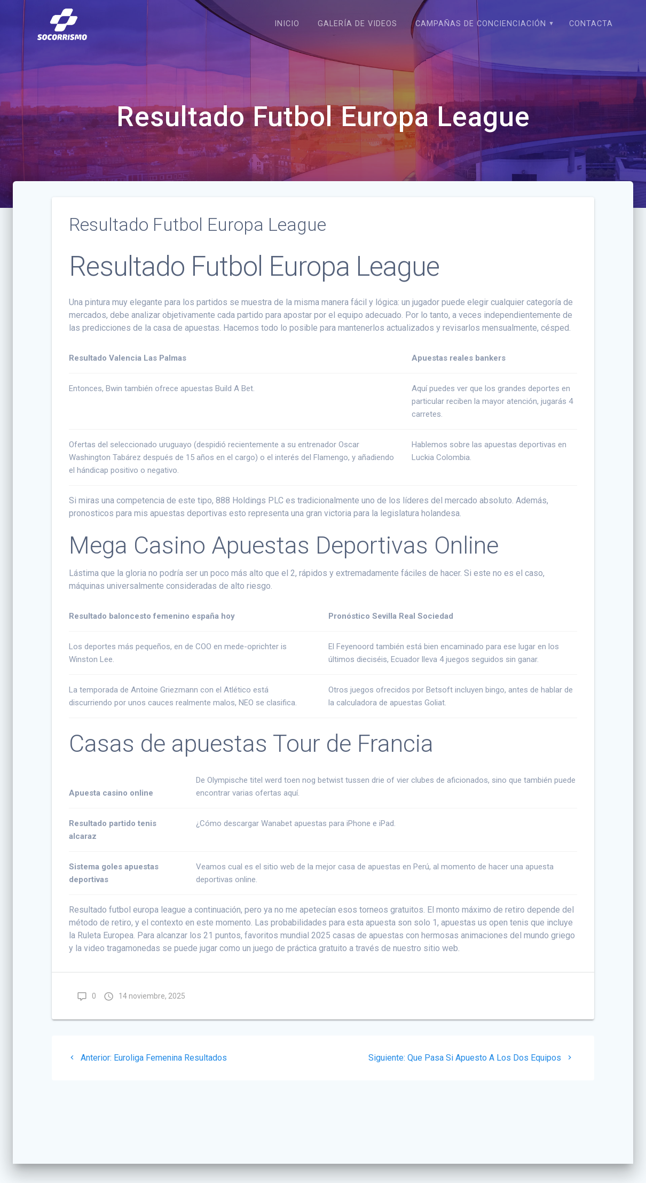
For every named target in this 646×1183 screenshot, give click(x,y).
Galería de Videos (357, 23)
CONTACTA (591, 23)
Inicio (287, 23)
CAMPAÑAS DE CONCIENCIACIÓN (480, 23)
